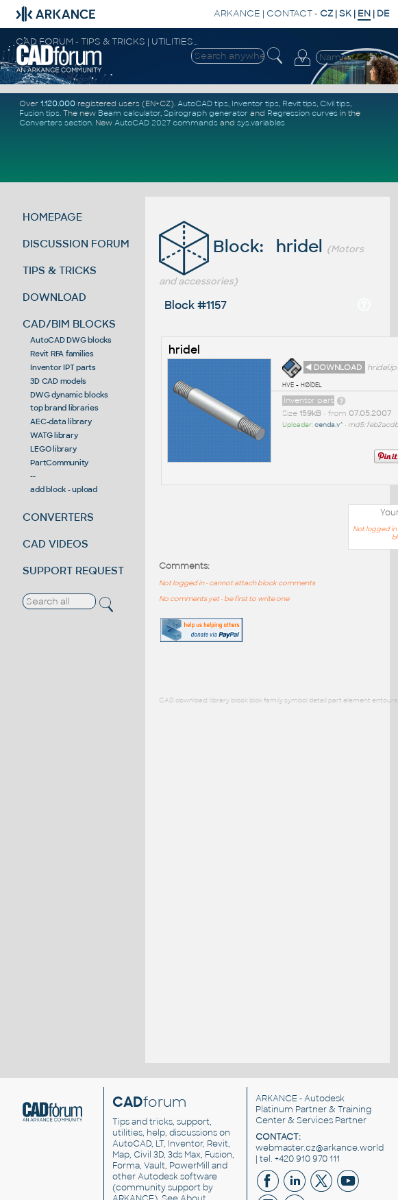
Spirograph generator (206, 113)
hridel (184, 350)
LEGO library (53, 449)
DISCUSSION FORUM (76, 243)
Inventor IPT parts (63, 367)
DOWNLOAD (54, 297)
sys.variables (261, 122)
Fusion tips (39, 113)
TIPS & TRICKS (60, 270)
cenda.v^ (328, 425)
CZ (326, 13)
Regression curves (302, 113)
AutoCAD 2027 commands (166, 122)
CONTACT (289, 13)
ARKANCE (237, 13)
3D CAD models (58, 381)
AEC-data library (60, 421)
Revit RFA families (62, 353)
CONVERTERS (58, 517)
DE (383, 13)
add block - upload (63, 489)
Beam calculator (129, 113)
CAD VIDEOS (55, 543)
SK (345, 13)
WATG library (53, 435)
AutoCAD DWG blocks (71, 340)
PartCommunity (59, 462)
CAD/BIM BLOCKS (69, 323)
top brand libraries (64, 408)
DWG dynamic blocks (69, 395)
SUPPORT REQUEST (73, 570)
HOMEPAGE (52, 216)
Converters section (55, 122)
